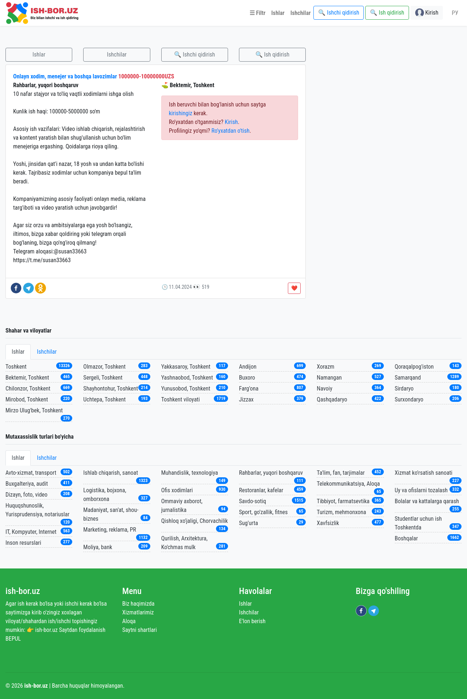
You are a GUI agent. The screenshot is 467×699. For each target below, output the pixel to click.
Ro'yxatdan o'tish (230, 130)
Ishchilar (117, 54)
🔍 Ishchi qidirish (194, 54)
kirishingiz (180, 113)
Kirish (231, 122)
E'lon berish (252, 621)
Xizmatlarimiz (138, 612)
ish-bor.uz (22, 591)
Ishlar (38, 54)
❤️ (294, 288)
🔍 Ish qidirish (272, 54)
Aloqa (129, 621)
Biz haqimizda (138, 603)
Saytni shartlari (139, 629)
